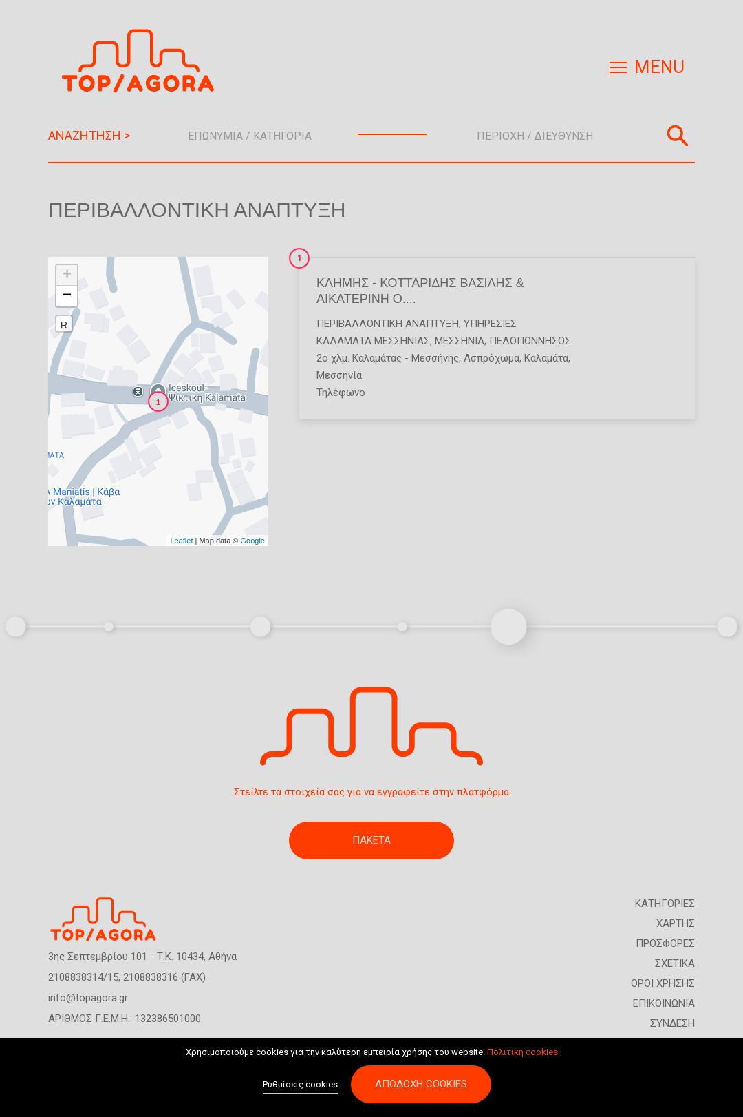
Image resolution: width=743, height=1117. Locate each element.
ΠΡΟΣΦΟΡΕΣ (665, 943)
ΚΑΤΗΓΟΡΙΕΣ (665, 903)
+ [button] (67, 275)
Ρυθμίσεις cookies (300, 1086)
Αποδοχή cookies (421, 1085)
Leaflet (181, 540)
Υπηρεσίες (490, 323)
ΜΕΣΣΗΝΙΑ (459, 341)
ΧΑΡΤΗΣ (675, 923)
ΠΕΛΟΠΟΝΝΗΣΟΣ (530, 341)
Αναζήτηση (677, 135)
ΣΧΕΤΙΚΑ (675, 963)
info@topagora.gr (88, 998)
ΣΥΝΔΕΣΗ (672, 1023)
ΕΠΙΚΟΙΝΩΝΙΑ (664, 1003)
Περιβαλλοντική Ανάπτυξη (387, 323)
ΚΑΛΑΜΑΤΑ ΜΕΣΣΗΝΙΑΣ (373, 341)
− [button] (67, 296)
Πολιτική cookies (522, 1053)
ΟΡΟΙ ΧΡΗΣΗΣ (663, 983)
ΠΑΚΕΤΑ (371, 840)
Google (253, 540)
